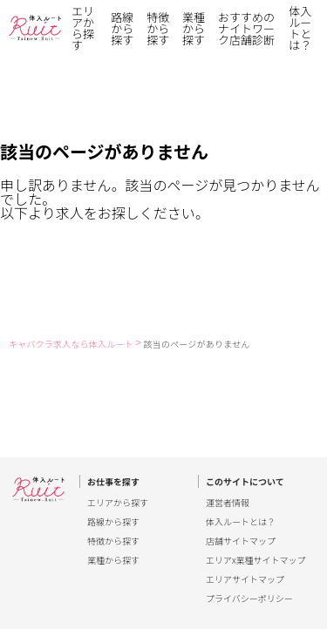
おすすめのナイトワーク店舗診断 (246, 28)
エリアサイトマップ (245, 579)
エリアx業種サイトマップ (256, 560)
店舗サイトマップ (241, 541)
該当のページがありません (197, 343)
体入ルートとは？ (300, 28)
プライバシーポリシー (249, 598)
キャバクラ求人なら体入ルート (71, 343)
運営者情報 (227, 502)
